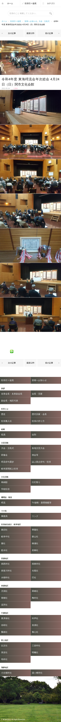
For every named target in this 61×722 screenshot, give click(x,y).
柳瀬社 (35, 543)
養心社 (35, 632)
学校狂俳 (5, 489)
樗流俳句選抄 (7, 462)
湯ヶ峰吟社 (37, 673)
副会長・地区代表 (9, 400)
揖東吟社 (36, 564)
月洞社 (4, 591)
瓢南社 (4, 632)
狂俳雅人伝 (6, 421)
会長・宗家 (37, 394)
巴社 (34, 577)
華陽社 (35, 529)
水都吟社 (5, 577)
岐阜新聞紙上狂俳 (9, 468)
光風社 (35, 570)
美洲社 (35, 625)
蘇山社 (35, 536)
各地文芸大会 (38, 448)
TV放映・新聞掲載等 (42, 502)
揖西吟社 (5, 564)
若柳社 (35, 550)
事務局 (4, 516)
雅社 (3, 543)
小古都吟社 (6, 673)
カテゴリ (51, 3)
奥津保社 (5, 618)
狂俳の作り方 (38, 421)
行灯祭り (36, 482)
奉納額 (4, 482)
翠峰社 (35, 591)
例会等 (35, 455)
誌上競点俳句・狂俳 (41, 462)
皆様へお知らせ (31, 21)
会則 (34, 434)
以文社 (4, 645)
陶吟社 (35, 598)
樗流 (3, 502)
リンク (35, 516)
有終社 (4, 659)
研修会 (4, 455)
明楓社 (35, 652)
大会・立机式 (44, 21)
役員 (3, 434)
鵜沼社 (4, 529)
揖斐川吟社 (6, 570)
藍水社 (4, 550)
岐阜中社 (5, 536)
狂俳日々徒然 (30, 3)
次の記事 (12, 33)
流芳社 (4, 605)
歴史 (3, 414)
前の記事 (49, 33)
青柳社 (4, 598)
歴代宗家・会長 (39, 414)
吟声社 (35, 618)
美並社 (4, 652)
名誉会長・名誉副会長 (11, 394)
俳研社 (4, 625)
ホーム (10, 3)
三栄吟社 (36, 645)
